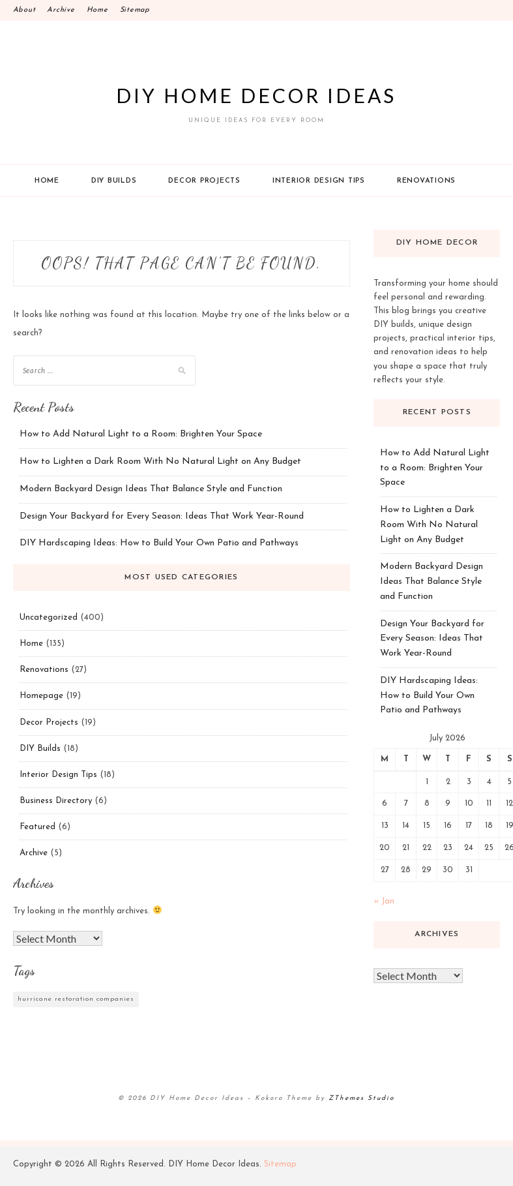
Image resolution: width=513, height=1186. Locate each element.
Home (97, 10)
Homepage (41, 696)
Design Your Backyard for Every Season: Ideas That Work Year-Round (162, 516)
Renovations (426, 181)
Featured (37, 827)
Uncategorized (49, 617)
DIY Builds (114, 181)
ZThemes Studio (361, 1098)
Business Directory (56, 801)
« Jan (384, 901)
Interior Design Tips (318, 181)
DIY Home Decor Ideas (256, 95)
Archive (60, 10)
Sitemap (135, 10)
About (24, 10)
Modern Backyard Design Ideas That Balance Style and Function (151, 489)
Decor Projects (204, 181)
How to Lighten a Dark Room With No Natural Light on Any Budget (160, 461)
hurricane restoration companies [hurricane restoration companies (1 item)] (76, 999)
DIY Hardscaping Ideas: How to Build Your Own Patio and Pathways (159, 543)
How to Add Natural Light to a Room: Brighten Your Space (141, 434)
